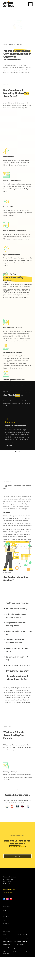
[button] (15, 474)
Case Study (6, 916)
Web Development (22, 934)
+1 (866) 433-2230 (8, 892)
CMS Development (7, 938)
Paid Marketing (6, 944)
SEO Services (20, 944)
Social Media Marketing (9, 948)
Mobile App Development (9, 941)
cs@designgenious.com (9, 889)
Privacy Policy (6, 953)
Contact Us (6, 923)
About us (5, 913)
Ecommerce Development (24, 938)
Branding (5, 934)
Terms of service (26, 951)
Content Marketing (22, 941)
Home (4, 910)
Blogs (4, 920)
